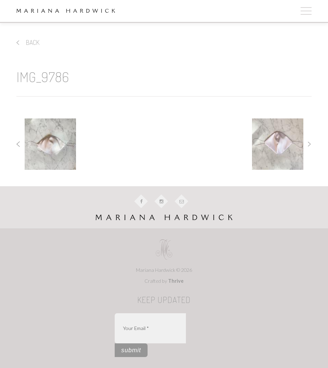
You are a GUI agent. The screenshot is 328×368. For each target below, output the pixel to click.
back (27, 42)
